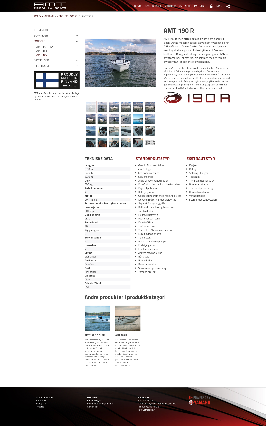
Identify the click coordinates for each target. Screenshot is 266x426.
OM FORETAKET (153, 6)
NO (218, 6)
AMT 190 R (43, 54)
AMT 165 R (43, 50)
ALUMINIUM (41, 30)
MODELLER (170, 6)
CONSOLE (75, 16)
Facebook (41, 400)
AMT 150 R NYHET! (47, 47)
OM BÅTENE (185, 6)
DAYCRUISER (41, 60)
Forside (137, 6)
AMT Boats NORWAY (44, 16)
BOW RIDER (41, 35)
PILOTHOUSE (42, 66)
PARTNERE (199, 6)
